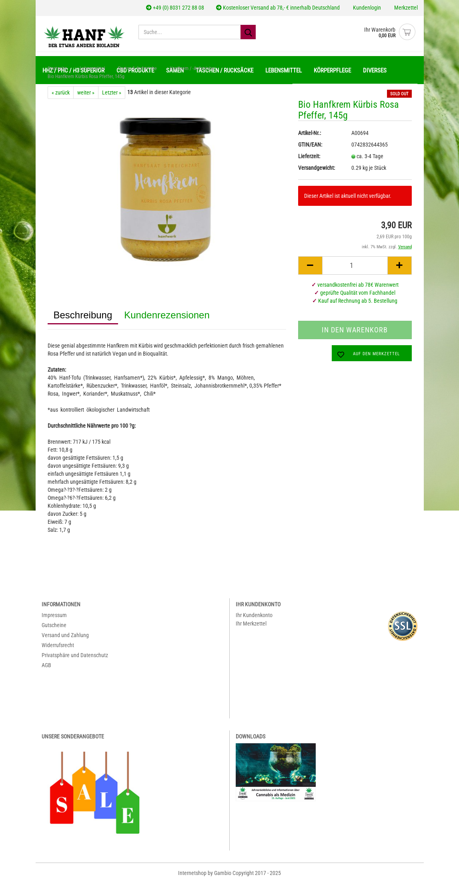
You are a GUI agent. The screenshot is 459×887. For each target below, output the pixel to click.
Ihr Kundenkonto (254, 619)
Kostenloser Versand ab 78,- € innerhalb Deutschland (278, 7)
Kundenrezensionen (167, 319)
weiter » (85, 96)
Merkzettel (405, 7)
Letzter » (111, 96)
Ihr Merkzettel (251, 627)
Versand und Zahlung (65, 639)
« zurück (61, 96)
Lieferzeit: (309, 160)
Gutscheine (54, 629)
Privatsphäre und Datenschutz (75, 659)
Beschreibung (83, 319)
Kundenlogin (366, 7)
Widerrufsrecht (58, 649)
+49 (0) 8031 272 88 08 (175, 7)
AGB (46, 669)
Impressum (54, 619)
